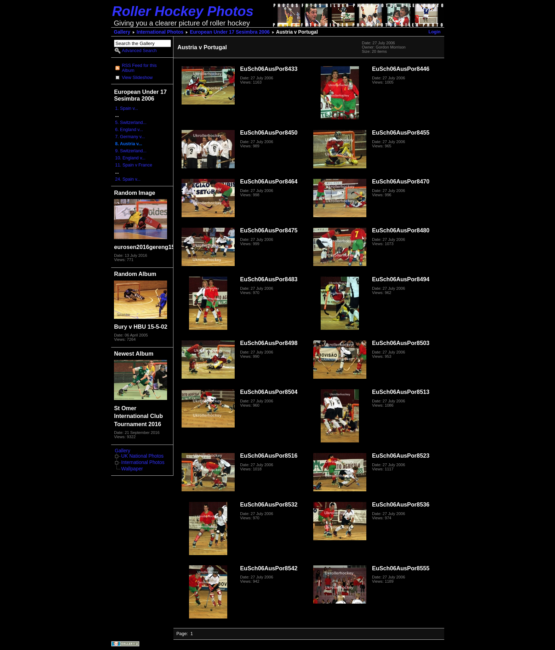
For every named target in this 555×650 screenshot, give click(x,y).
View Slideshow (137, 77)
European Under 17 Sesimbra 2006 (230, 32)
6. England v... (129, 129)
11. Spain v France (133, 165)
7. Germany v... (130, 136)
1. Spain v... (126, 108)
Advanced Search (139, 50)
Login (435, 31)
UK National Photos (142, 456)
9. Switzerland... (131, 150)
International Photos (160, 32)
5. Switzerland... (131, 122)
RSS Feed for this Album (139, 68)
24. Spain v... (128, 179)
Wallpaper (132, 468)
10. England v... (130, 158)
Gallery (122, 32)
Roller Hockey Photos (183, 11)
